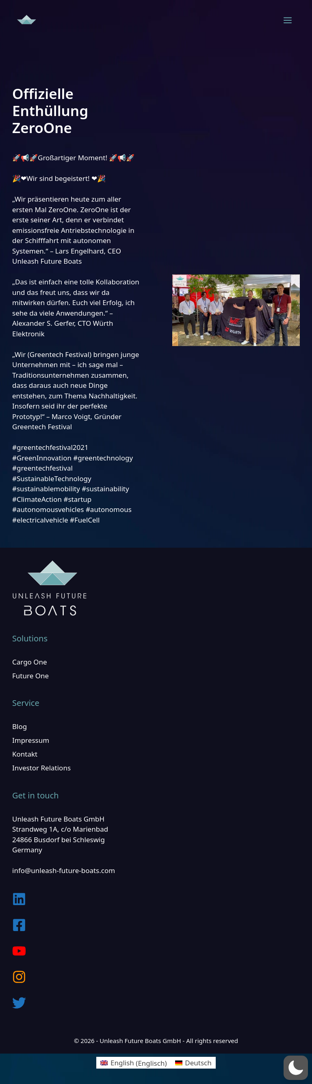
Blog (19, 726)
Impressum (30, 740)
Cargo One (29, 662)
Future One (30, 675)
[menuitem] (133, 1063)
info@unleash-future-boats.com (63, 870)
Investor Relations (41, 767)
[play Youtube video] (236, 310)
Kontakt (24, 754)
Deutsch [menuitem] (198, 1062)
